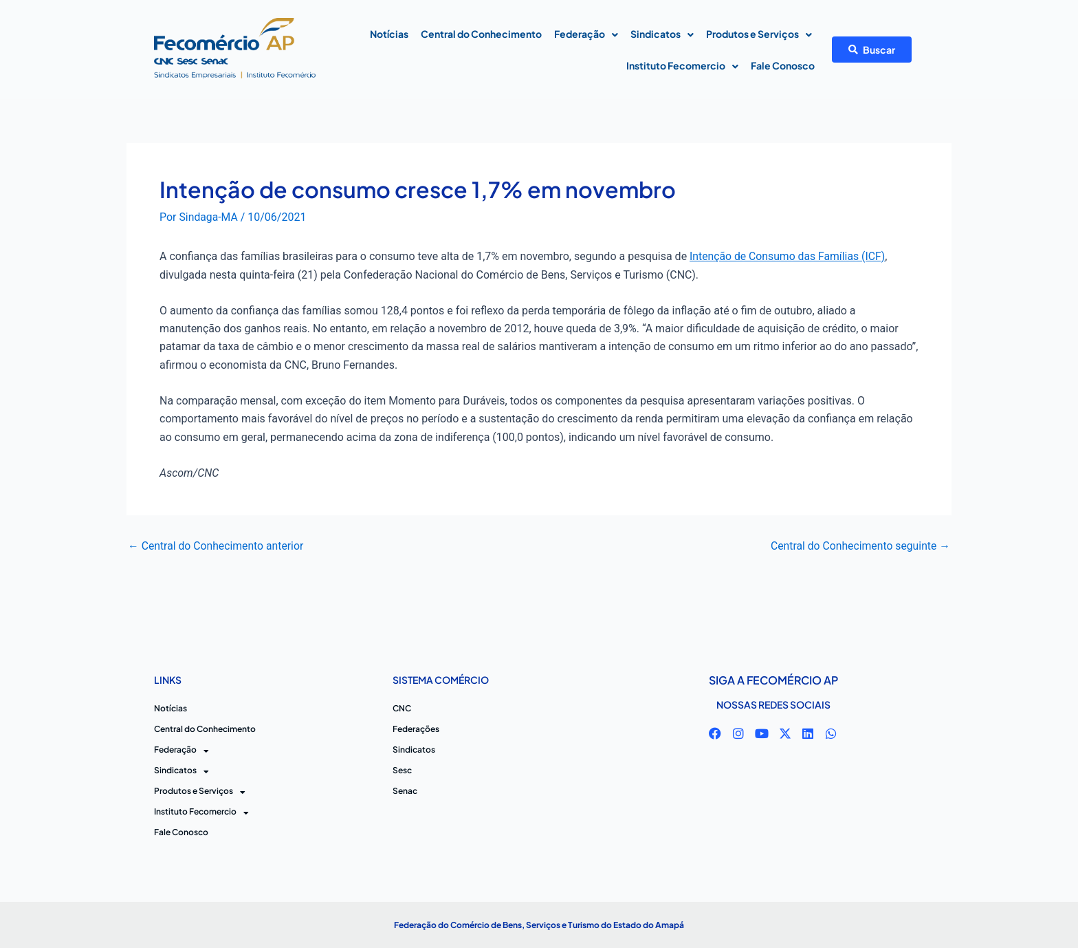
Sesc (402, 770)
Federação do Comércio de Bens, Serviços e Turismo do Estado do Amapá (539, 925)
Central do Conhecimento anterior (217, 545)
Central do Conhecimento (481, 34)
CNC (402, 708)
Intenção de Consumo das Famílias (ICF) (789, 256)
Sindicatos (662, 35)
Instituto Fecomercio (682, 66)
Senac (405, 791)
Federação (586, 35)
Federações (416, 729)
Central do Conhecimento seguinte (859, 545)
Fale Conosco (783, 65)
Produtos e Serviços (759, 35)
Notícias (389, 34)
